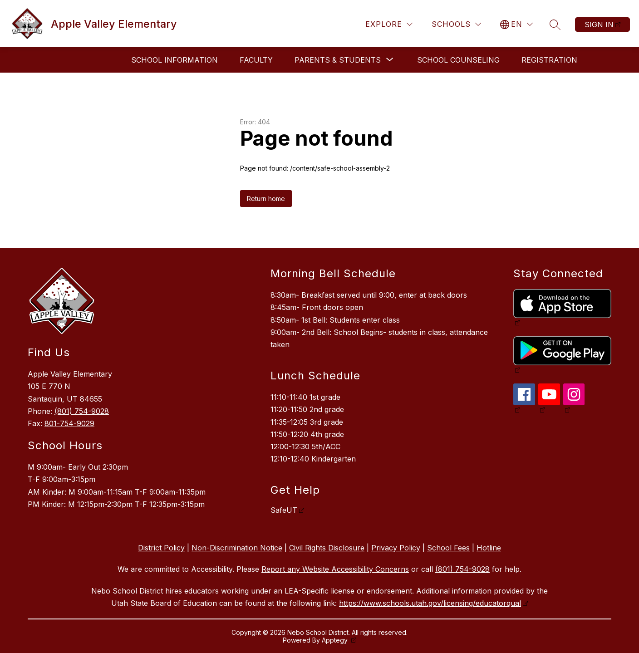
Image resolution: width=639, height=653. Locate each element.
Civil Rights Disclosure (326, 547)
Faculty (256, 59)
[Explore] (389, 24)
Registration (549, 59)
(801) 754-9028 (81, 411)
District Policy (161, 547)
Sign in (599, 24)
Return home (266, 198)
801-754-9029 (69, 423)
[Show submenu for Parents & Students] (338, 59)
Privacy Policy (395, 547)
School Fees (448, 547)
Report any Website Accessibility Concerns (335, 569)
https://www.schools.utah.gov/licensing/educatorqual (430, 603)
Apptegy (335, 640)
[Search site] (555, 24)
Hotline (489, 547)
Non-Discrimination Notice (237, 547)
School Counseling (458, 59)
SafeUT (283, 510)
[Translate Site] (516, 24)
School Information (174, 59)
